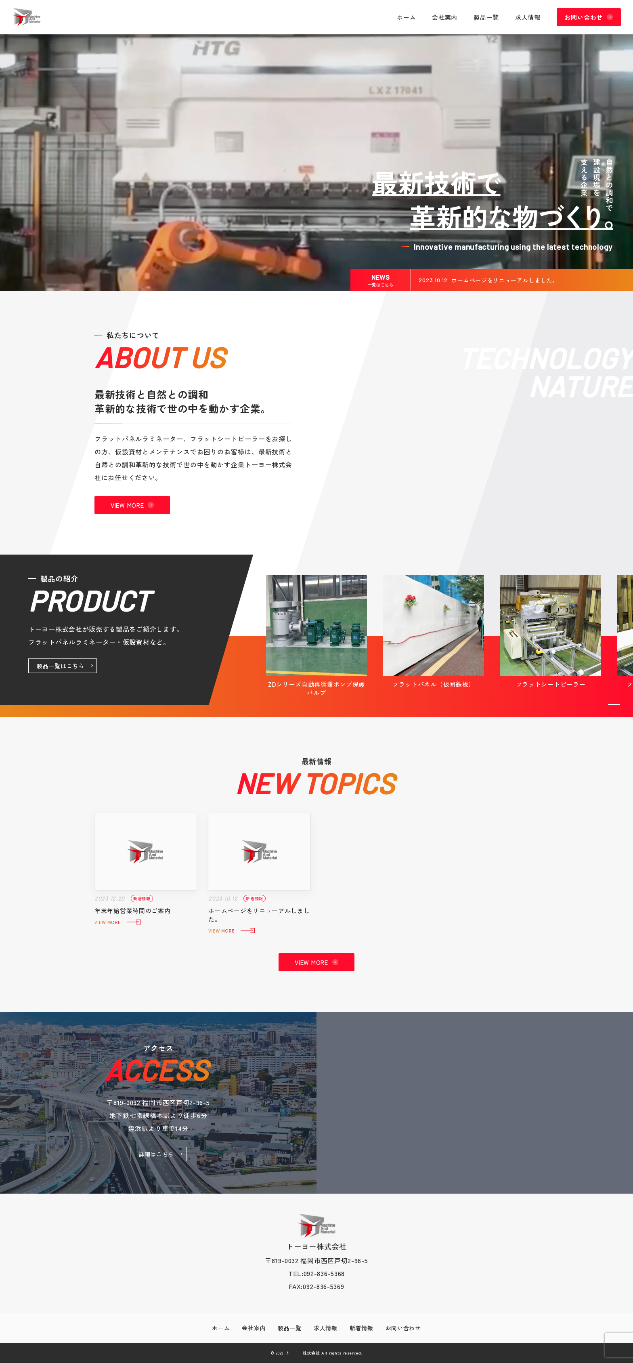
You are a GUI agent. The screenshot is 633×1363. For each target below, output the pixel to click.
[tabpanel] (316, 636)
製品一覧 (486, 17)
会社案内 (444, 17)
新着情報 (361, 1328)
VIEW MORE (127, 505)
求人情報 (528, 17)
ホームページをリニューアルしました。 (504, 280)
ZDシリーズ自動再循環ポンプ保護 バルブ (316, 688)
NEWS (381, 280)
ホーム (406, 17)
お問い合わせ (584, 17)
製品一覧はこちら (60, 666)
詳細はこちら (156, 1154)
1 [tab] (614, 704)
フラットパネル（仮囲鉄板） (433, 684)
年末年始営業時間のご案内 (132, 910)
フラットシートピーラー (551, 684)
